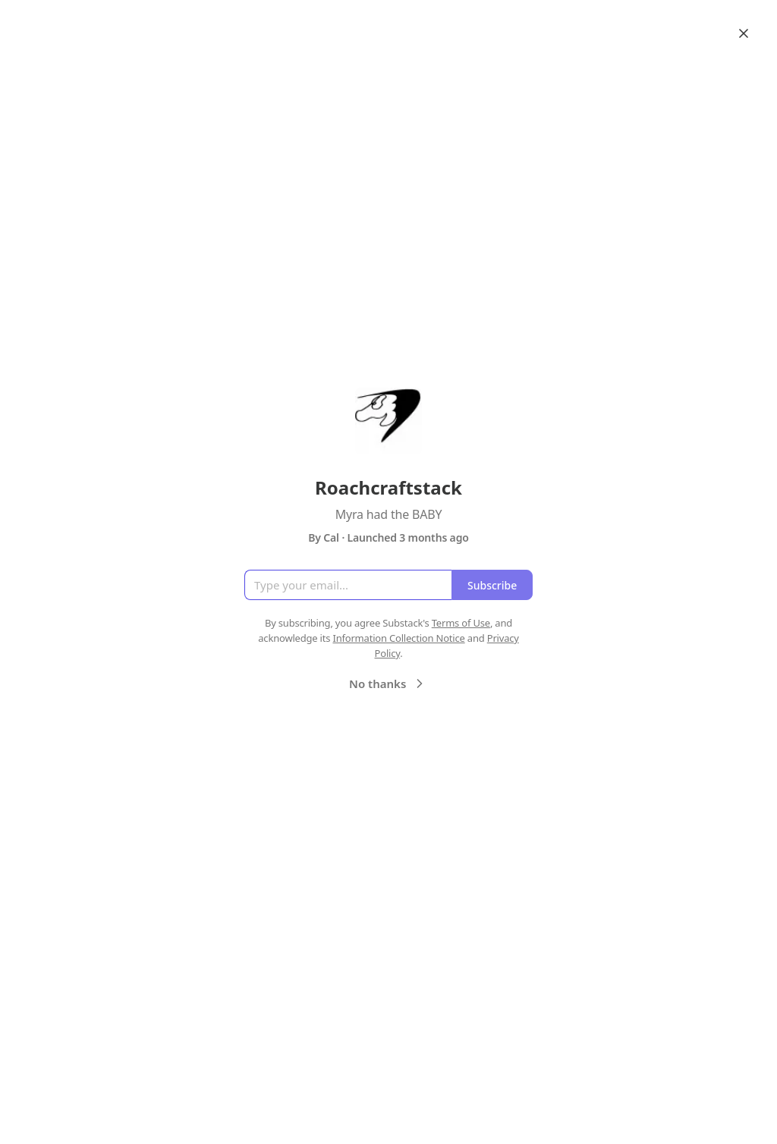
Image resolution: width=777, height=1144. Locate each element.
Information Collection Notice (398, 638)
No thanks (388, 683)
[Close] (743, 33)
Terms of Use (461, 623)
